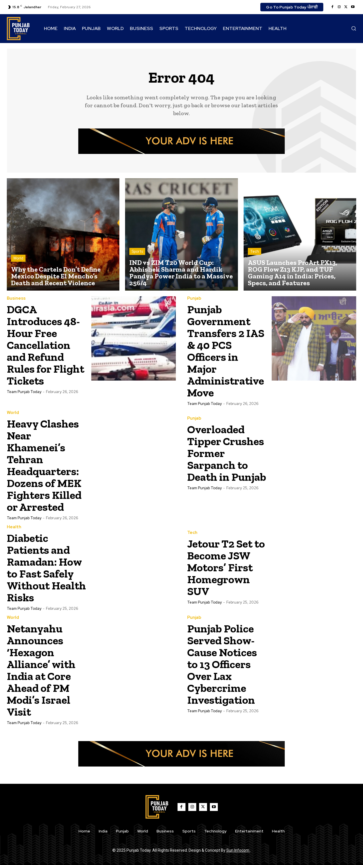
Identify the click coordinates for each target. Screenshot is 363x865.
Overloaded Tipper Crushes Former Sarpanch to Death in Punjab (219, 459)
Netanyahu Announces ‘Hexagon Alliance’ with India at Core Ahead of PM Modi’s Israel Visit (43, 670)
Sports (137, 251)
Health (14, 527)
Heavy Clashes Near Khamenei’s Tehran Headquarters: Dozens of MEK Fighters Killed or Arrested (47, 465)
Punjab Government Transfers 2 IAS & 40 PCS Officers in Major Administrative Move (227, 351)
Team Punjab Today (24, 391)
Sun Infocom (238, 850)
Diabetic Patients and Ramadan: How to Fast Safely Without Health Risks (46, 567)
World (18, 258)
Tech (254, 251)
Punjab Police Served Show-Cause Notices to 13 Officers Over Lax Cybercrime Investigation (224, 664)
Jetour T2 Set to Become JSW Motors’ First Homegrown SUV (222, 567)
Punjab (194, 298)
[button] (353, 28)
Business (16, 298)
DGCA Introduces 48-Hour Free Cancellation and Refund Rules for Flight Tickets (46, 345)
